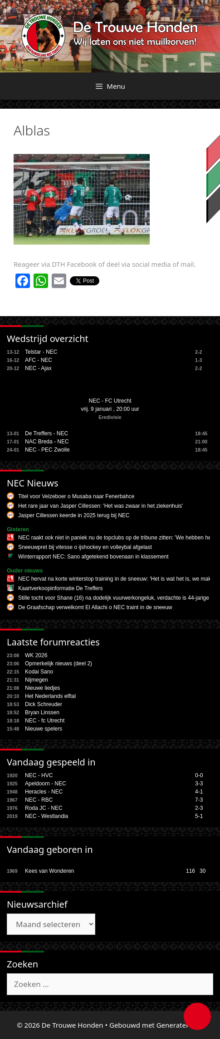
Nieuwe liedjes (42, 688)
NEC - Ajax (38, 368)
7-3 (199, 800)
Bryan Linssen (42, 712)
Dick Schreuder (43, 704)
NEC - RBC (39, 800)
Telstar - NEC (41, 352)
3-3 (199, 783)
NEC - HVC (39, 775)
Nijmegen (36, 680)
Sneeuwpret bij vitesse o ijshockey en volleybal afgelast (85, 547)
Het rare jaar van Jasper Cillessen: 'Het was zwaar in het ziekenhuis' (100, 506)
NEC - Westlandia (46, 816)
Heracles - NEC (44, 792)
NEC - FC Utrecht (109, 401)
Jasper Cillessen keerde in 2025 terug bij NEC (73, 515)
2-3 (199, 808)
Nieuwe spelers (43, 729)
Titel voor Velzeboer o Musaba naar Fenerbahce (76, 496)
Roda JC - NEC (44, 808)
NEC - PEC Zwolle (47, 450)
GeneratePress (179, 1024)
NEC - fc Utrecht (44, 720)
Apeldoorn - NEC (45, 783)
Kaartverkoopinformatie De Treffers (60, 588)
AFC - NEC (38, 360)
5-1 (199, 816)
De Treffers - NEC (46, 433)
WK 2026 (36, 655)
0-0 (199, 775)
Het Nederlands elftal (50, 696)
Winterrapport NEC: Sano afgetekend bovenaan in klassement (93, 556)
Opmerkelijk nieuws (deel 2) (58, 663)
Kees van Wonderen (49, 871)
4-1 (199, 792)
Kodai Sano (39, 672)
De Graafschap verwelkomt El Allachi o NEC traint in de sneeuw (95, 607)
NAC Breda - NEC (47, 441)
